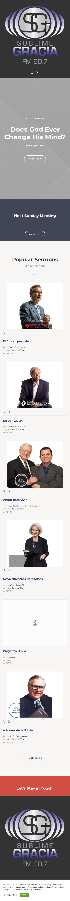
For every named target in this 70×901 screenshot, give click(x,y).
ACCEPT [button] (24, 895)
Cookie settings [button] (11, 895)
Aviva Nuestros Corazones (23, 579)
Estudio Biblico (18, 350)
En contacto (12, 420)
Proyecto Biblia (14, 651)
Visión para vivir (15, 500)
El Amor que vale (16, 341)
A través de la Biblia (18, 730)
